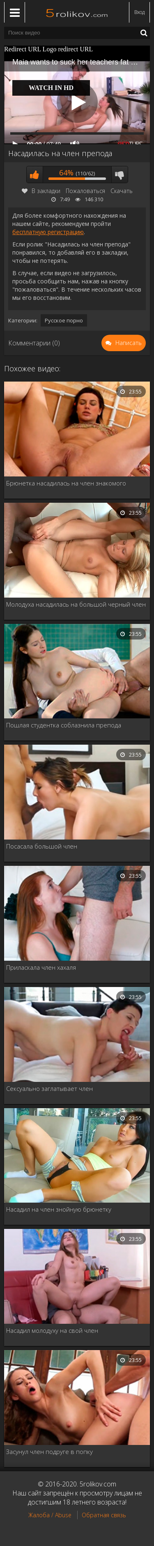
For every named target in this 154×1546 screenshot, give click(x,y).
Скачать (121, 191)
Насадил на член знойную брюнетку (58, 1209)
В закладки (41, 191)
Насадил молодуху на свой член (52, 1330)
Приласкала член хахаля (41, 967)
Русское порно (64, 320)
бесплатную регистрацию (48, 232)
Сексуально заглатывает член (49, 1088)
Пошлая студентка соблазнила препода (63, 725)
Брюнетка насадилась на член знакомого (66, 483)
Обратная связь (104, 1515)
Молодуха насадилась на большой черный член (76, 604)
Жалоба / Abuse (49, 1515)
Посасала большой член (41, 846)
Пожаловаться (85, 191)
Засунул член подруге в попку (49, 1451)
